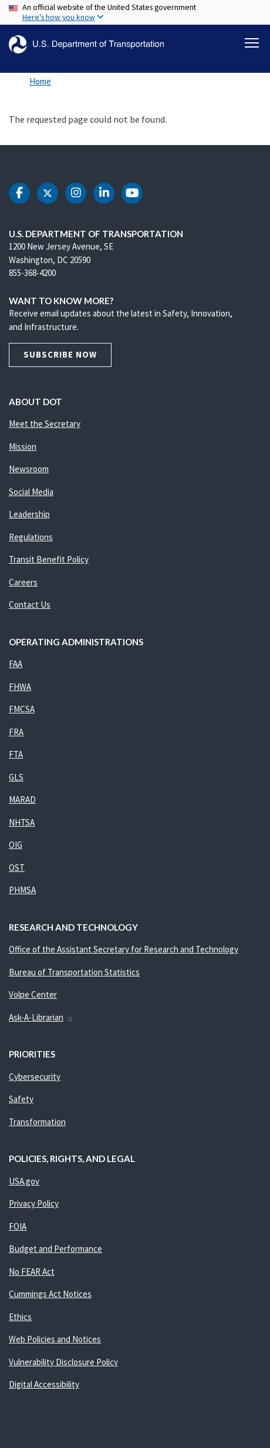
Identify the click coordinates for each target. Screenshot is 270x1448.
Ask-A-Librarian (41, 1017)
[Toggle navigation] (252, 42)
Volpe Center (33, 994)
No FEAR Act (32, 1271)
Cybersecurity (34, 1076)
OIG (15, 844)
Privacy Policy (34, 1203)
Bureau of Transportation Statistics (74, 972)
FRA (16, 732)
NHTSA (22, 822)
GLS (16, 777)
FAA (15, 663)
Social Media (31, 491)
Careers (23, 582)
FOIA (17, 1226)
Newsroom (29, 468)
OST (17, 867)
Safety (21, 1098)
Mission (22, 446)
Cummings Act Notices (50, 1293)
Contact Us (29, 604)
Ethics (20, 1316)
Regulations (31, 537)
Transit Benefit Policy (49, 559)
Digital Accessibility (44, 1384)
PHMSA (22, 889)
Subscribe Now (60, 354)
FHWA (20, 686)
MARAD (22, 799)
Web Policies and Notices (55, 1339)
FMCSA (22, 709)
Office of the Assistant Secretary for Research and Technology (123, 949)
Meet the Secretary (44, 423)
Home (40, 81)
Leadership (29, 514)
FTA (16, 754)
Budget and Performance (55, 1248)
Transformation (37, 1121)
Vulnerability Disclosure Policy (63, 1362)
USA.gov (24, 1181)
